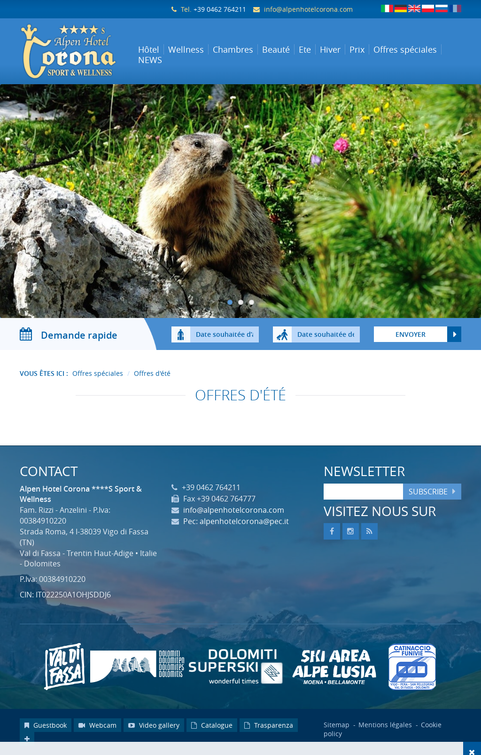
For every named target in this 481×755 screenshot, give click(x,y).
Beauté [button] (276, 49)
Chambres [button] (233, 49)
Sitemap (336, 724)
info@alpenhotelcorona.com (308, 9)
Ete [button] (305, 49)
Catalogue (212, 725)
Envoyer (411, 334)
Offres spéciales (97, 373)
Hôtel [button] (148, 49)
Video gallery (153, 725)
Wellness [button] (186, 49)
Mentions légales (386, 724)
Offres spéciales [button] (405, 49)
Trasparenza (268, 725)
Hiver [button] (330, 49)
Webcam (97, 725)
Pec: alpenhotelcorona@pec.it (236, 521)
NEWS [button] (150, 60)
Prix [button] (357, 49)
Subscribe (428, 491)
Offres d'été (152, 373)
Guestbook (45, 725)
